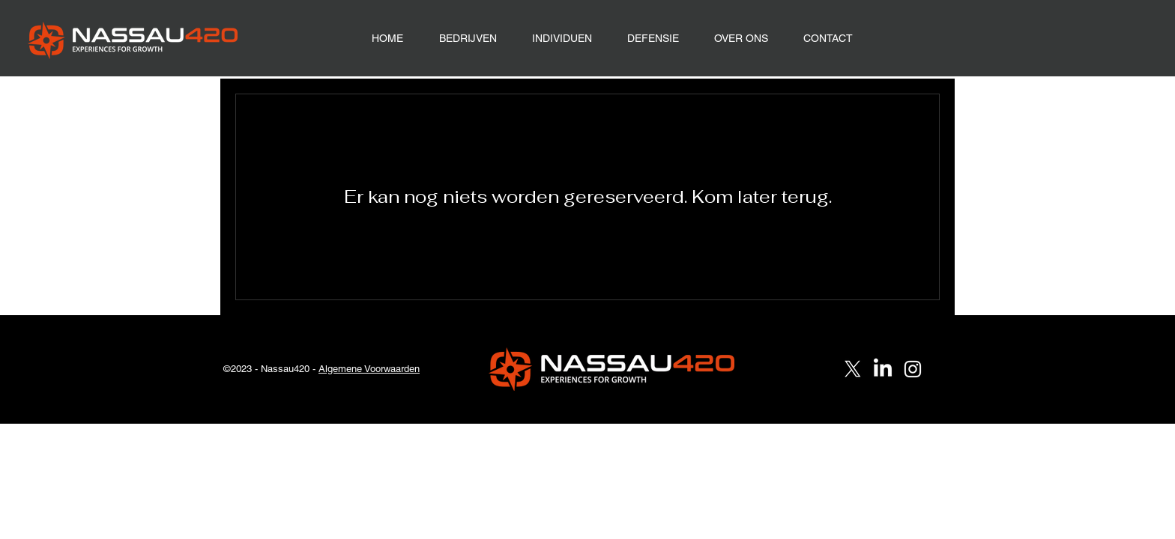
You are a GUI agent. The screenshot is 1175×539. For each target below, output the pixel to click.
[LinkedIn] (883, 369)
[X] (853, 369)
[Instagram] (912, 369)
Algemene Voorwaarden (369, 368)
